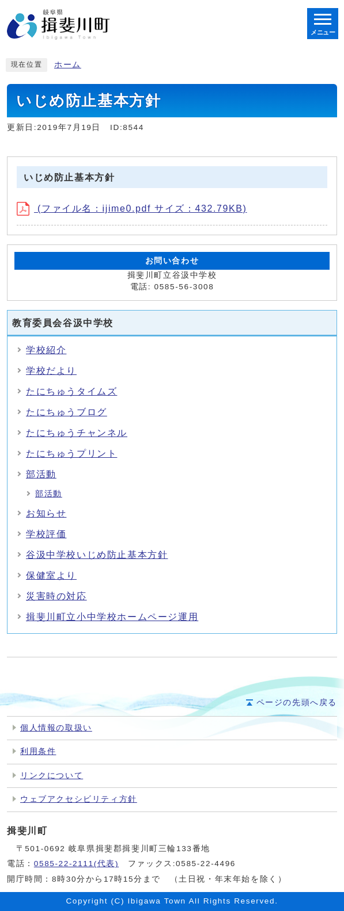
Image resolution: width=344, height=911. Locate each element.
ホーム (67, 64)
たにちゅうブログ (66, 412)
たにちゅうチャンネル (76, 433)
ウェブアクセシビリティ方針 (78, 799)
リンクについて (51, 775)
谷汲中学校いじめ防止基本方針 (97, 555)
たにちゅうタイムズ (71, 391)
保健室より (51, 575)
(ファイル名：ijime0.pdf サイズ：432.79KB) (132, 208)
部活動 (41, 474)
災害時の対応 (56, 596)
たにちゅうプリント (71, 453)
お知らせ (46, 513)
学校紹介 (46, 350)
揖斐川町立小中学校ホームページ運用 (112, 617)
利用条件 (38, 751)
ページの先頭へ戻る (296, 702)
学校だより (51, 371)
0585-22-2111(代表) (76, 863)
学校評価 (46, 534)
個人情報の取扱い (56, 728)
